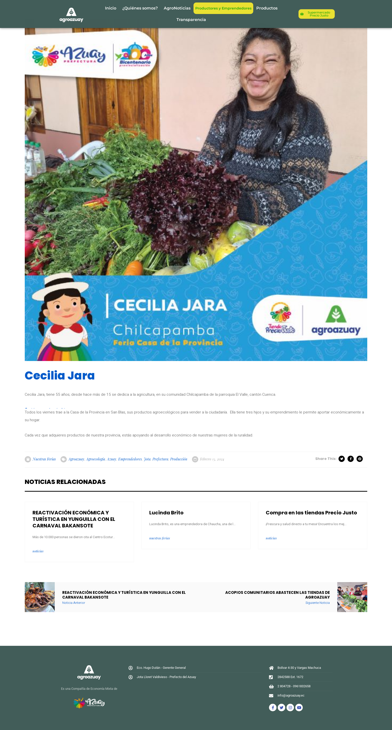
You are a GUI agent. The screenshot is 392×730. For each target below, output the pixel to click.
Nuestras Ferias (44, 459)
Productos (267, 8)
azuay (111, 459)
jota (147, 459)
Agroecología (95, 459)
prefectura (160, 459)
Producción (178, 459)
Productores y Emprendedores (223, 8)
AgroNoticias (177, 8)
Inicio (110, 8)
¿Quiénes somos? (140, 8)
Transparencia (191, 19)
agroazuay (76, 459)
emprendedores (130, 459)
